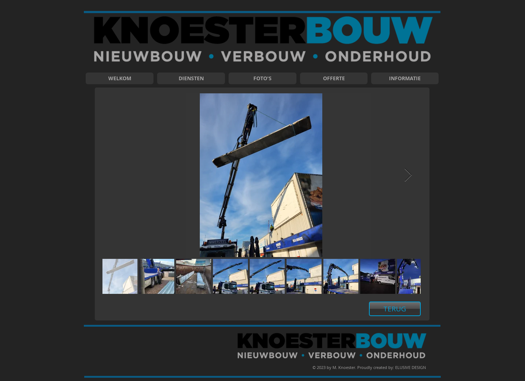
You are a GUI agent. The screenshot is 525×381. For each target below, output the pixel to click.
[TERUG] (395, 309)
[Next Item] (408, 175)
